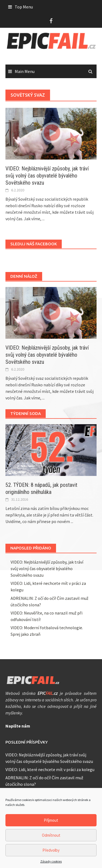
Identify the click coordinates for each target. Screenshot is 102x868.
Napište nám (17, 726)
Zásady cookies (51, 861)
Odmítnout (51, 835)
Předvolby (51, 850)
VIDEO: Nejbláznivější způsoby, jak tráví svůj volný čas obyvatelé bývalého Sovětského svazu (47, 175)
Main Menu (25, 71)
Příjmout (51, 820)
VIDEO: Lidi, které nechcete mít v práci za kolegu (49, 769)
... (43, 218)
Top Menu (24, 7)
